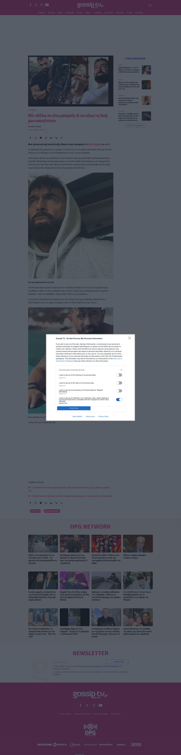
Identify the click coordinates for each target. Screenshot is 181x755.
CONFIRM (73, 408)
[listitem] (90, 370)
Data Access (90, 416)
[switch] (119, 375)
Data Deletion (77, 416)
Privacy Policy (103, 416)
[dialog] (90, 377)
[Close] (130, 338)
